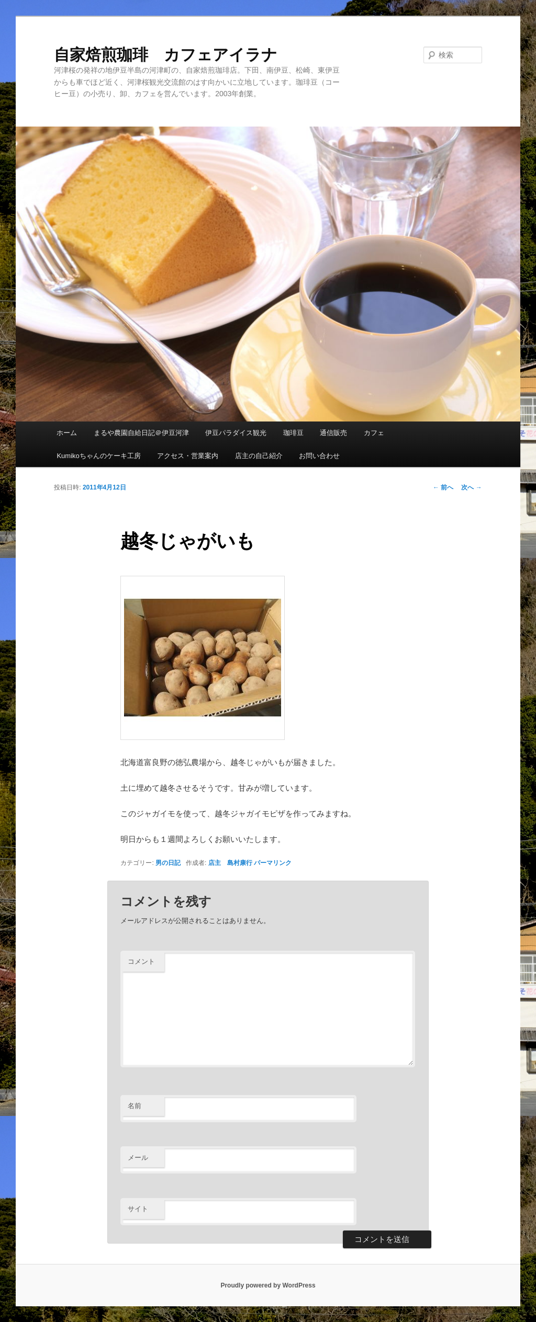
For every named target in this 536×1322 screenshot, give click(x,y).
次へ (471, 487)
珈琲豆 (293, 433)
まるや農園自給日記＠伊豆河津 (141, 433)
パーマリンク (273, 863)
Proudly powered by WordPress (267, 1285)
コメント (141, 961)
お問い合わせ (319, 456)
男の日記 (168, 863)
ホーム (67, 433)
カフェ (374, 433)
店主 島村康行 (230, 863)
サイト (138, 1209)
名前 (134, 1106)
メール (138, 1157)
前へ (443, 487)
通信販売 (333, 433)
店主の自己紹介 (259, 456)
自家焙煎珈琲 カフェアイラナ (165, 54)
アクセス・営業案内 (187, 456)
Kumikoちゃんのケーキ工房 (98, 456)
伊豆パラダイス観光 (235, 433)
